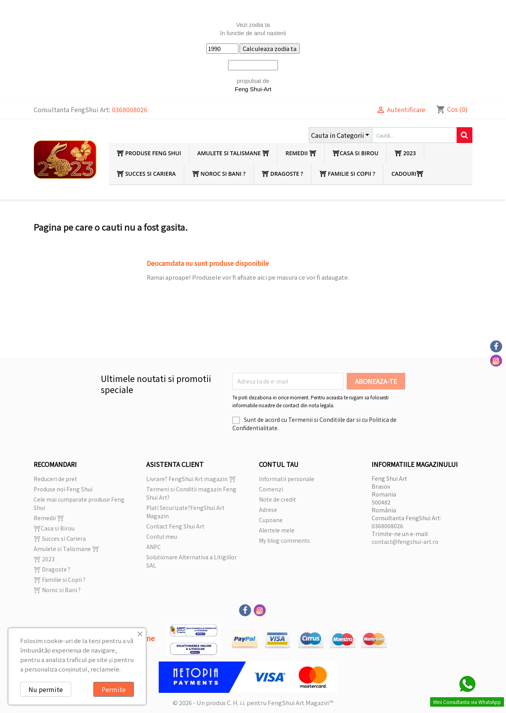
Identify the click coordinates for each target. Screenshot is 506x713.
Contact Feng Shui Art (175, 526)
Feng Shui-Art (253, 89)
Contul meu (161, 536)
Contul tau (278, 464)
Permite (114, 689)
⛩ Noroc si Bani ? (218, 173)
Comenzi (271, 489)
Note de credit (277, 499)
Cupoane (271, 520)
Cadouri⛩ (407, 173)
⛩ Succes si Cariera (146, 173)
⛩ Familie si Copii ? (347, 173)
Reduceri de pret (55, 479)
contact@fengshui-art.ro (405, 542)
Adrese (268, 510)
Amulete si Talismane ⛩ (233, 153)
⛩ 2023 (405, 153)
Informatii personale (286, 479)
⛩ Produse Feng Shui (149, 153)
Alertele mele (277, 530)
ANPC (153, 547)
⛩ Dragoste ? (282, 173)
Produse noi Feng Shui (63, 489)
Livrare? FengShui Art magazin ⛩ (191, 479)
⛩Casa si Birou (355, 153)
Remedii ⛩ (300, 153)
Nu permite (45, 689)
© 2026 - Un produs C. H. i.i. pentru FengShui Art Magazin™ (253, 702)
